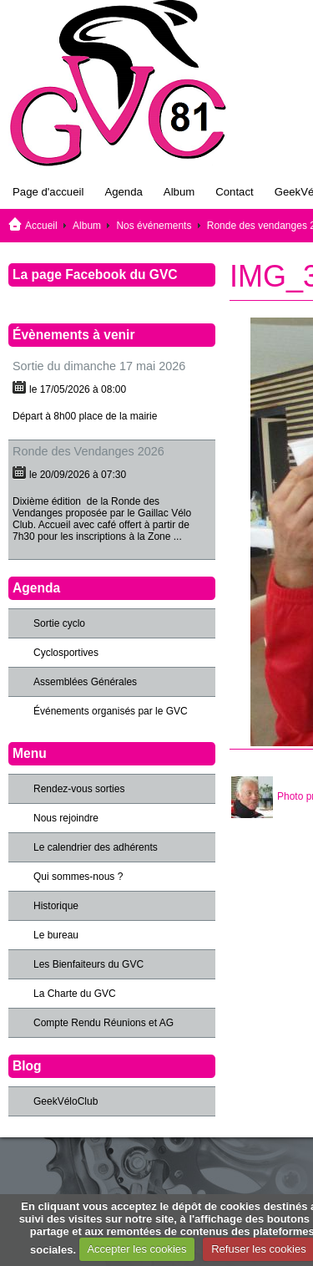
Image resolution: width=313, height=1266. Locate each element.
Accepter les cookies (136, 1249)
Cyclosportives (65, 652)
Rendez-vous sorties (78, 789)
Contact (234, 192)
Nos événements (153, 225)
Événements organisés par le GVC (110, 711)
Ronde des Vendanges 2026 (88, 451)
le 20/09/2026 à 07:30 (77, 474)
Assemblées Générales (85, 682)
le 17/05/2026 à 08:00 (77, 389)
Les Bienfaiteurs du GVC (88, 964)
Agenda (123, 192)
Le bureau (55, 935)
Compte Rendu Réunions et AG (103, 1023)
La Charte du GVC (74, 993)
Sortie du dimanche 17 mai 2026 (99, 366)
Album (179, 192)
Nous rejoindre (65, 818)
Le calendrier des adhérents (95, 847)
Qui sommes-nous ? (78, 876)
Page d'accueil (48, 192)
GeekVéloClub (65, 1101)
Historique (55, 906)
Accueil (41, 225)
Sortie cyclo (59, 623)
